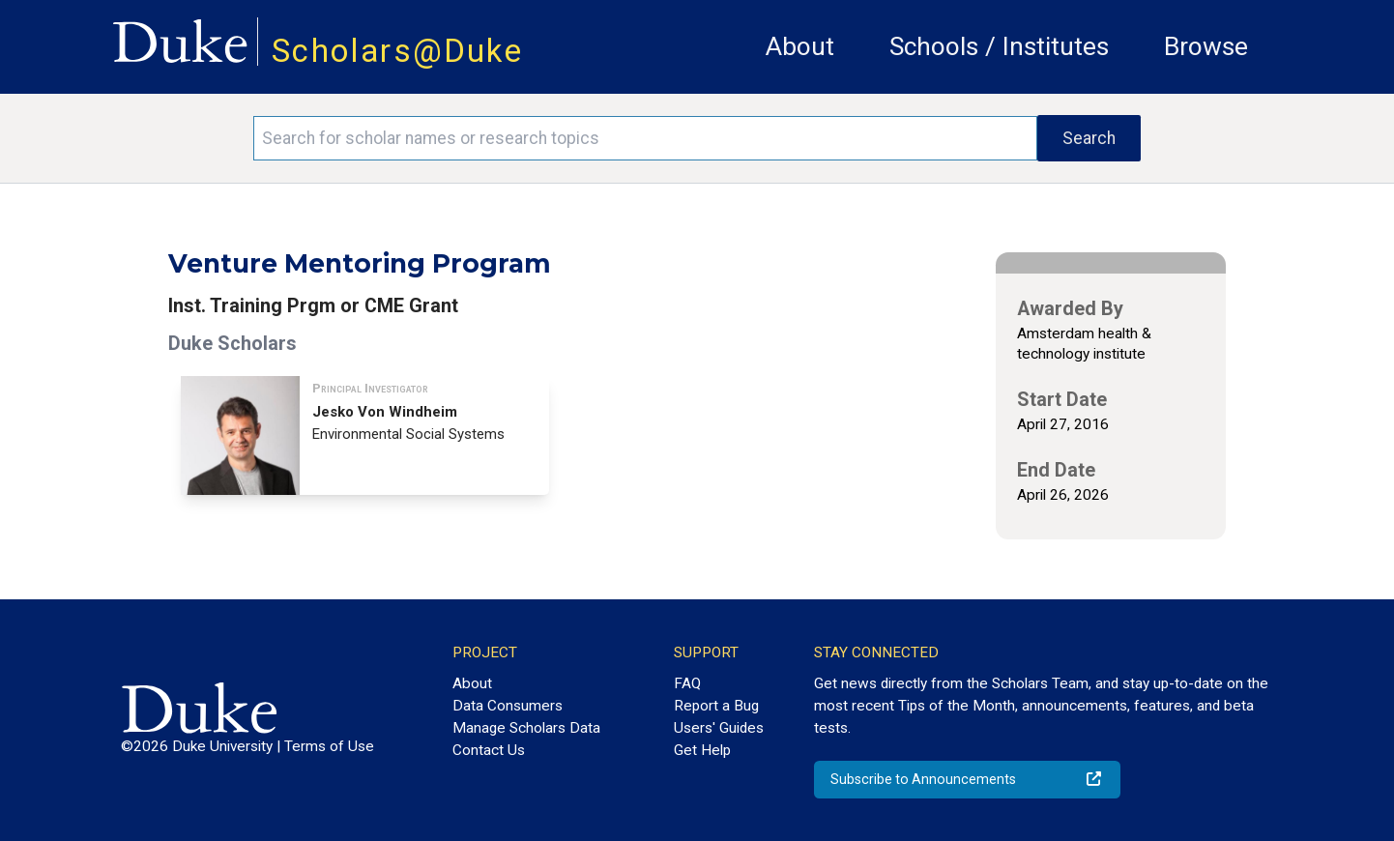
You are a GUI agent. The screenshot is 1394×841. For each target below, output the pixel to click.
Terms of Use (329, 746)
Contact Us (488, 750)
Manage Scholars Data (526, 728)
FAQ (687, 683)
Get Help (702, 750)
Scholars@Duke (397, 51)
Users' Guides (719, 728)
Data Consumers (507, 705)
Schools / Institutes (999, 46)
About (800, 46)
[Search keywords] (645, 138)
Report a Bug (716, 705)
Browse (1206, 46)
